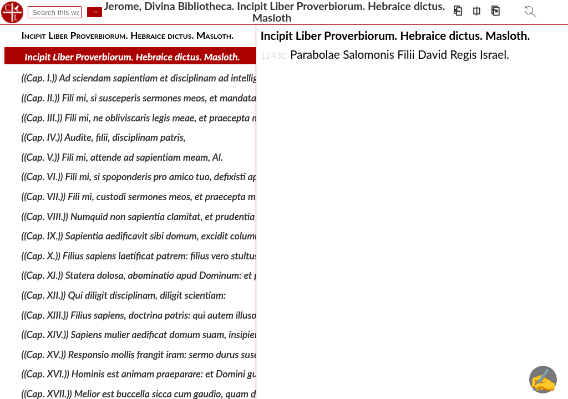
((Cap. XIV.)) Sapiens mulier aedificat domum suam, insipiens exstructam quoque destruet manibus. (220, 334)
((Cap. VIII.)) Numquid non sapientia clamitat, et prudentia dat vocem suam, (174, 216)
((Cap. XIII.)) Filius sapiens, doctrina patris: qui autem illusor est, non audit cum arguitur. (198, 314)
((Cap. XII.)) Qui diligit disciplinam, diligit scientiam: (124, 295)
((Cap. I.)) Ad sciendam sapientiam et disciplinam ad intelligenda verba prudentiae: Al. (193, 78)
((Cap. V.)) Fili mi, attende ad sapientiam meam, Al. (122, 157)
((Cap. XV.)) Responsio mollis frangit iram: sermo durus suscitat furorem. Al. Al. (178, 354)
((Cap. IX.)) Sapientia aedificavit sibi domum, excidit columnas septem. (162, 236)
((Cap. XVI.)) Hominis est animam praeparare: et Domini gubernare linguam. (174, 374)
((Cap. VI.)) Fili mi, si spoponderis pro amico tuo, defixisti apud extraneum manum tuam (196, 176)
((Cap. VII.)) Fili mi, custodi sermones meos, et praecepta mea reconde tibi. (170, 196)
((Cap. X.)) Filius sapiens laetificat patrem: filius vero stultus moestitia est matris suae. (193, 256)
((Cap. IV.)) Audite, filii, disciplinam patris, (104, 137)
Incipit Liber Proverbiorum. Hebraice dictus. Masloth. (132, 57)
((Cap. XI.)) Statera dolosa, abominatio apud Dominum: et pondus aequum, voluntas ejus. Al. (207, 275)
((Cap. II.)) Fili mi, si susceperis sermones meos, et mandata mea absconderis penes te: (193, 98)
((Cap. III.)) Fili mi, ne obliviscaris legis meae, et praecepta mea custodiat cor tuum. (186, 117)
